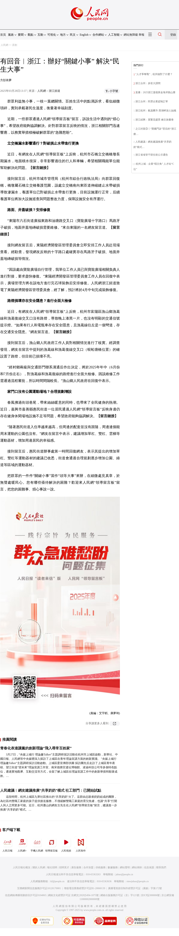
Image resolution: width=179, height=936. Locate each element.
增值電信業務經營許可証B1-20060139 (84, 888)
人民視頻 (66, 844)
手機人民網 (37, 844)
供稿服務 (101, 867)
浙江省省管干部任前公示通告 (151, 154)
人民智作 (80, 844)
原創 (14, 45)
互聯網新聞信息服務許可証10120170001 (39, 888)
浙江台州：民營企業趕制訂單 (151, 101)
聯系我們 (161, 867)
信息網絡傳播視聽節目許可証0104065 (25, 895)
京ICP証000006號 (150, 895)
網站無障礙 (131, 34)
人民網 (4, 45)
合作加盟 (88, 867)
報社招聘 (52, 867)
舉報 (141, 34)
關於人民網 (39, 867)
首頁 (3, 34)
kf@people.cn (57, 881)
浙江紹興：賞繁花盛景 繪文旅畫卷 (154, 119)
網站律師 (137, 867)
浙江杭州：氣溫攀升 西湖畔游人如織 (155, 110)
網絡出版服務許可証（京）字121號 (119, 895)
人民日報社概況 (21, 867)
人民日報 (7, 844)
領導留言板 (51, 844)
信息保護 (149, 867)
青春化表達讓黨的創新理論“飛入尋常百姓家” (36, 748)
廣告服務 (76, 867)
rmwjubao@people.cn (137, 881)
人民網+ (22, 844)
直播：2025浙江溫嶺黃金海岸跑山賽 (155, 92)
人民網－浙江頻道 (48, 90)
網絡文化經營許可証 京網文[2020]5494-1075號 (73, 895)
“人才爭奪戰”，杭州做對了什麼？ (154, 74)
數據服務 (113, 867)
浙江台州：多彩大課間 (147, 83)
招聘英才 (64, 867)
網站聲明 (125, 867)
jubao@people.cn (124, 874)
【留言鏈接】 (39, 168)
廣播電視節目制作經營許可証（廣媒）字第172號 (135, 888)
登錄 (173, 34)
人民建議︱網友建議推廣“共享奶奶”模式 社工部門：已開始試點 (50, 790)
